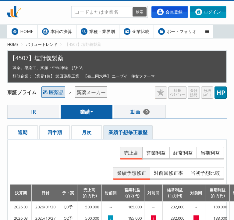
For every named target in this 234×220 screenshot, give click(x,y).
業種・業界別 (98, 31)
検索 (139, 11)
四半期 (54, 132)
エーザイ (120, 76)
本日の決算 (57, 31)
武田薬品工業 (67, 76)
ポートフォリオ (177, 31)
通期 (22, 132)
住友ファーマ (143, 76)
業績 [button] (86, 111)
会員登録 (170, 12)
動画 (140, 111)
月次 (86, 132)
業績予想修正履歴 (127, 132)
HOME (22, 31)
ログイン (208, 12)
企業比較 (136, 31)
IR (33, 111)
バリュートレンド (42, 44)
